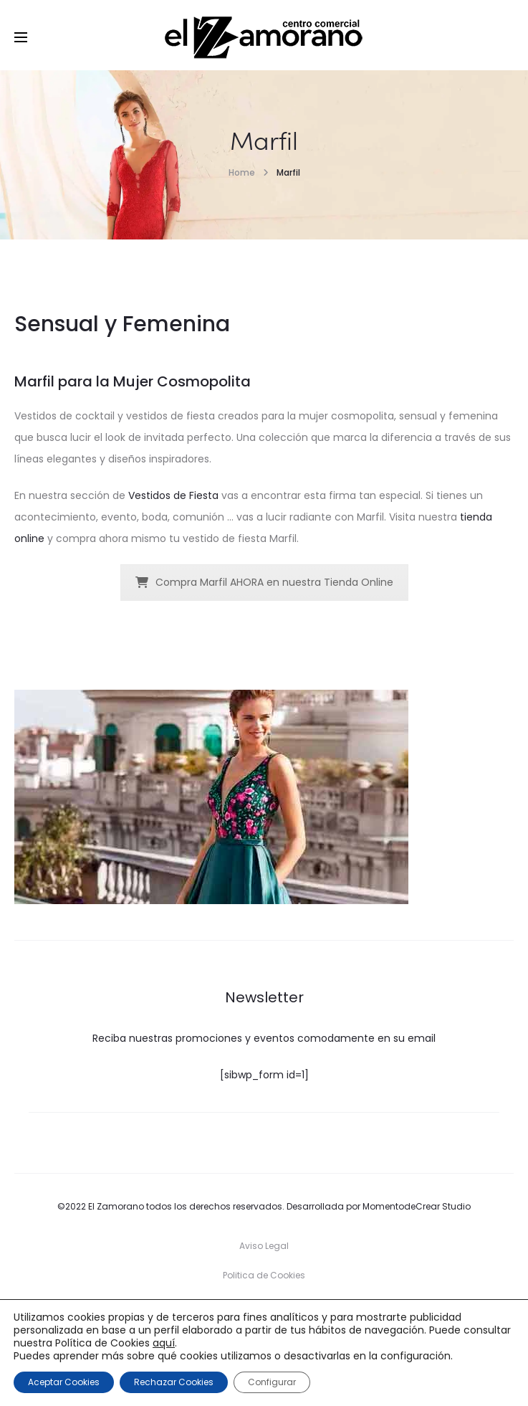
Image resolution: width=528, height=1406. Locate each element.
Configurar (272, 1382)
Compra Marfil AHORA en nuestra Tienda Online (264, 582)
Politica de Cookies (264, 1275)
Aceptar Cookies (64, 1382)
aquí (164, 1343)
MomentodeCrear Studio (417, 1206)
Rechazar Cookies (173, 1382)
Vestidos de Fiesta (173, 495)
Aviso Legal (264, 1246)
